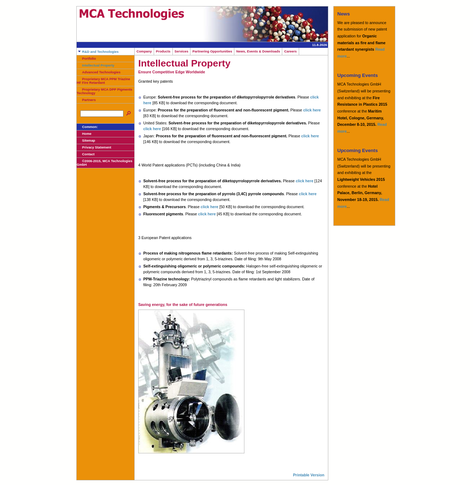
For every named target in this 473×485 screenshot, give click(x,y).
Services (181, 51)
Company (144, 51)
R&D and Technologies (97, 52)
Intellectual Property (95, 65)
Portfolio (86, 58)
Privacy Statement (94, 147)
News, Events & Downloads (258, 51)
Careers (290, 51)
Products (163, 51)
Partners (86, 100)
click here (312, 110)
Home (84, 134)
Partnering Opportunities (212, 51)
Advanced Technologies (99, 72)
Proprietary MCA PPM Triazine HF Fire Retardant (103, 80)
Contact (86, 154)
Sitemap (86, 140)
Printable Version (308, 475)
